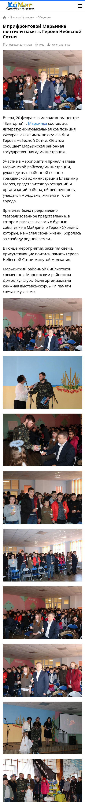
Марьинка (37, 123)
